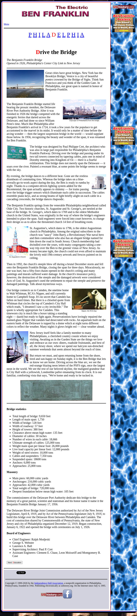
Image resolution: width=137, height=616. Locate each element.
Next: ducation (14, 562)
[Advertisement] (124, 78)
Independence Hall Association (48, 583)
